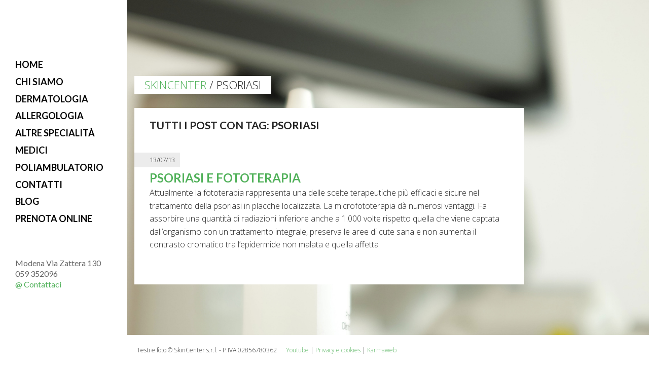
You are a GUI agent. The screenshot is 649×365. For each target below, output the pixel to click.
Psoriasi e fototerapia (225, 177)
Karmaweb (381, 350)
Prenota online (53, 218)
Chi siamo (39, 81)
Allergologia (49, 115)
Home (29, 64)
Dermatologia (51, 98)
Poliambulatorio (59, 167)
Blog (27, 201)
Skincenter (175, 84)
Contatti (38, 184)
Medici (31, 150)
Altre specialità (55, 132)
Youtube (297, 350)
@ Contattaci (38, 284)
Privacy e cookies (337, 350)
